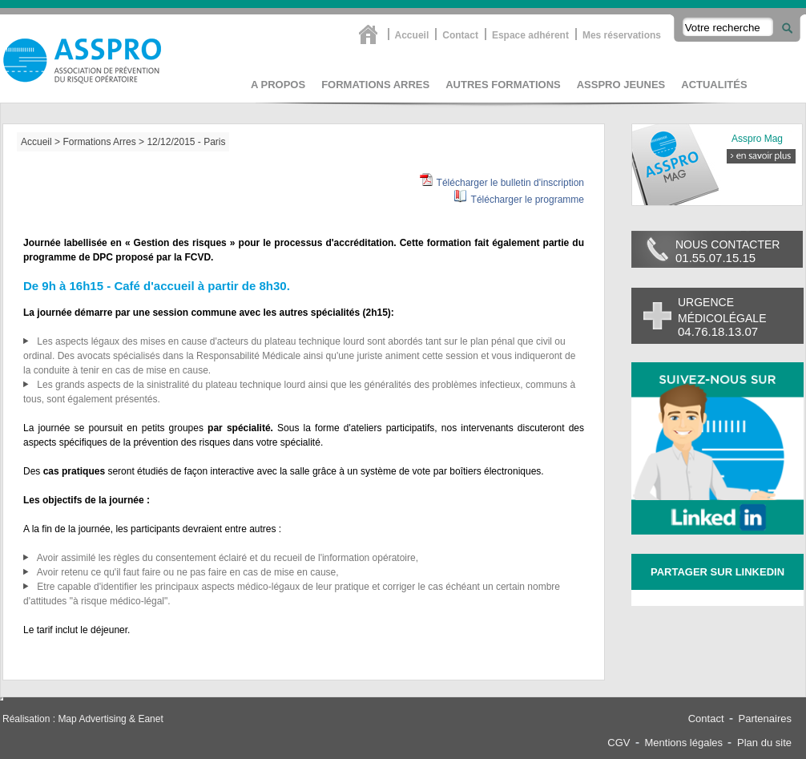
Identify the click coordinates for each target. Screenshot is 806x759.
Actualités (714, 85)
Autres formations (502, 85)
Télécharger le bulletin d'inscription (510, 182)
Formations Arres (375, 85)
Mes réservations (621, 35)
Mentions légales (684, 743)
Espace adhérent (530, 35)
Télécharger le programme (527, 199)
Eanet (150, 719)
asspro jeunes (621, 85)
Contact (460, 35)
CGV (618, 743)
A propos (278, 85)
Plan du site (764, 743)
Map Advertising (92, 719)
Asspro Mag (757, 138)
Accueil (412, 35)
